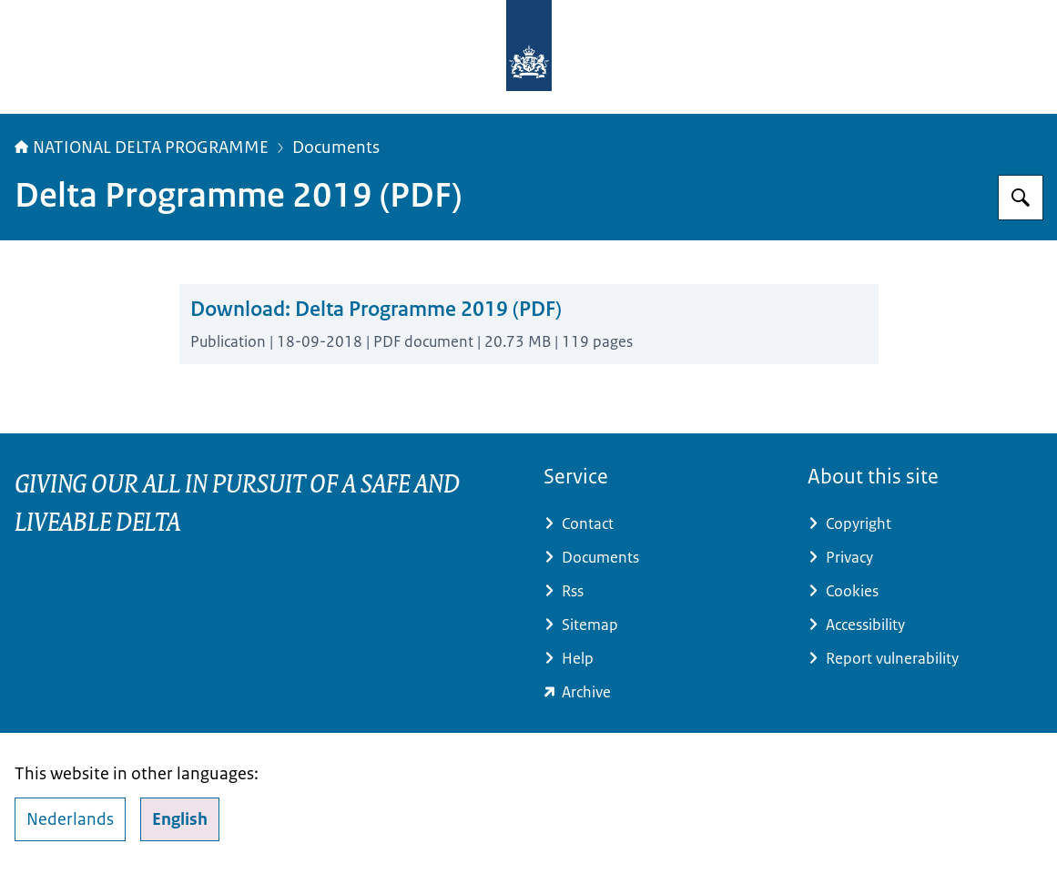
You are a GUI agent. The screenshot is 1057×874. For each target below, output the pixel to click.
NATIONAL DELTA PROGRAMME (142, 147)
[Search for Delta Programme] (1020, 197)
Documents (336, 147)
